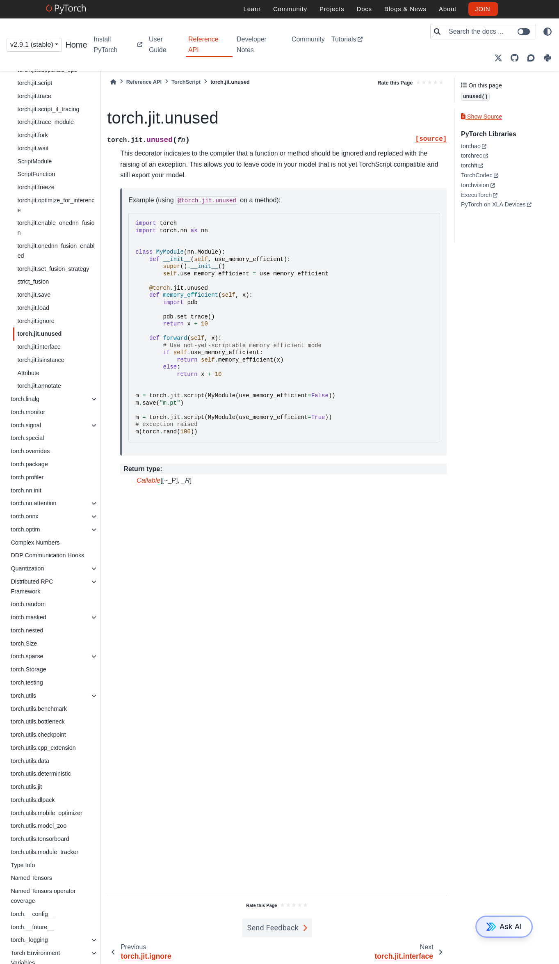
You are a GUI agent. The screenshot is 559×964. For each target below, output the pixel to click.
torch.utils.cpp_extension (43, 747)
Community (308, 39)
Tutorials (343, 39)
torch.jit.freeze (35, 187)
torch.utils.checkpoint (38, 734)
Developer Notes (252, 44)
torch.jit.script (34, 83)
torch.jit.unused (39, 333)
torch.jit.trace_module (45, 122)
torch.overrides (30, 451)
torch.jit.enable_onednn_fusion (55, 228)
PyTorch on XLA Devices (493, 204)
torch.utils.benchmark (39, 708)
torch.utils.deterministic (41, 773)
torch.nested (27, 630)
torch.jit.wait (32, 148)
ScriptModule (34, 161)
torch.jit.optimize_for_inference (55, 205)
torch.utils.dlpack (33, 800)
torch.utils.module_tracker (44, 852)
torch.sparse (27, 656)
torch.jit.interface (39, 346)
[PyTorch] (67, 9)
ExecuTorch (476, 195)
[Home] (113, 82)
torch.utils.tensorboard (40, 839)
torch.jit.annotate (39, 385)
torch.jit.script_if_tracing (48, 109)
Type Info (23, 865)
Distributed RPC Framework (32, 586)
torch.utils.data (30, 761)
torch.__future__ (32, 927)
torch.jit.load (33, 308)
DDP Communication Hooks (47, 555)
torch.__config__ (32, 914)
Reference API (203, 44)
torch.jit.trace (34, 96)
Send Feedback (273, 927)
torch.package (29, 464)
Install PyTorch (106, 44)
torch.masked (28, 617)
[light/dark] (547, 32)
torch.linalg (25, 399)
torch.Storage (28, 669)
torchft (469, 165)
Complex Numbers (35, 542)
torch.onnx (24, 516)
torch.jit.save (33, 294)
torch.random (28, 604)
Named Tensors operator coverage (43, 896)
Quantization (27, 568)
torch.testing (27, 682)
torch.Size (24, 643)
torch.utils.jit (26, 786)
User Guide (158, 44)
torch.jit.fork (32, 135)
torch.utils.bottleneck (37, 721)
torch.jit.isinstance (40, 360)
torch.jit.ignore (35, 321)
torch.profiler (27, 477)
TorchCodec (477, 175)
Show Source (481, 116)
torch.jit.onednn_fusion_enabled (55, 251)
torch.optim (25, 529)
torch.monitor (28, 412)
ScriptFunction (36, 174)
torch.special (27, 438)
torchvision (475, 185)
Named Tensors (31, 878)
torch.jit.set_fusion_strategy (53, 269)
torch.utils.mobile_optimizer (46, 813)
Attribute (28, 373)
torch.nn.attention (33, 503)
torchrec (471, 155)
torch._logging (29, 940)
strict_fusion (33, 281)
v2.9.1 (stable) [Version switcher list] (31, 44)
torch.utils (23, 695)
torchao (471, 146)
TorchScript (186, 82)
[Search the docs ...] (490, 31)
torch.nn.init (26, 490)
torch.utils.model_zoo (38, 825)
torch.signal (26, 425)
